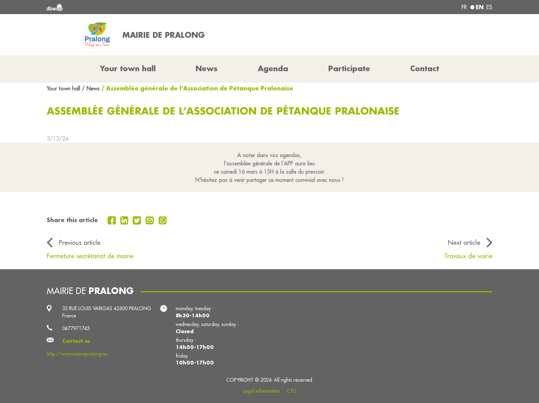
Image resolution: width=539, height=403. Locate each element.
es (489, 7)
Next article (464, 242)
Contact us (76, 341)
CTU (291, 391)
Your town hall (64, 88)
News (207, 68)
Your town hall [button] (128, 68)
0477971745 (76, 328)
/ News (91, 88)
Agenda (273, 68)
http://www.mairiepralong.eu (77, 354)
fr (464, 7)
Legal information (261, 391)
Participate (349, 68)
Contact (424, 68)
